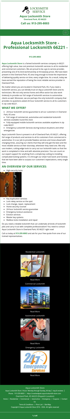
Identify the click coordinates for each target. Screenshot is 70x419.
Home (5, 399)
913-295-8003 (40, 23)
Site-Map (47, 404)
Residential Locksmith (35, 252)
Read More (35, 279)
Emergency (46, 399)
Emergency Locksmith (35, 347)
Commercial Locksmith (35, 283)
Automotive (36, 399)
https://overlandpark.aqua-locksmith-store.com (44, 393)
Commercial (24, 399)
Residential (14, 399)
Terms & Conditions (26, 404)
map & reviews (58, 391)
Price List (39, 404)
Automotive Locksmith (35, 315)
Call (35, 415)
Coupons (56, 399)
